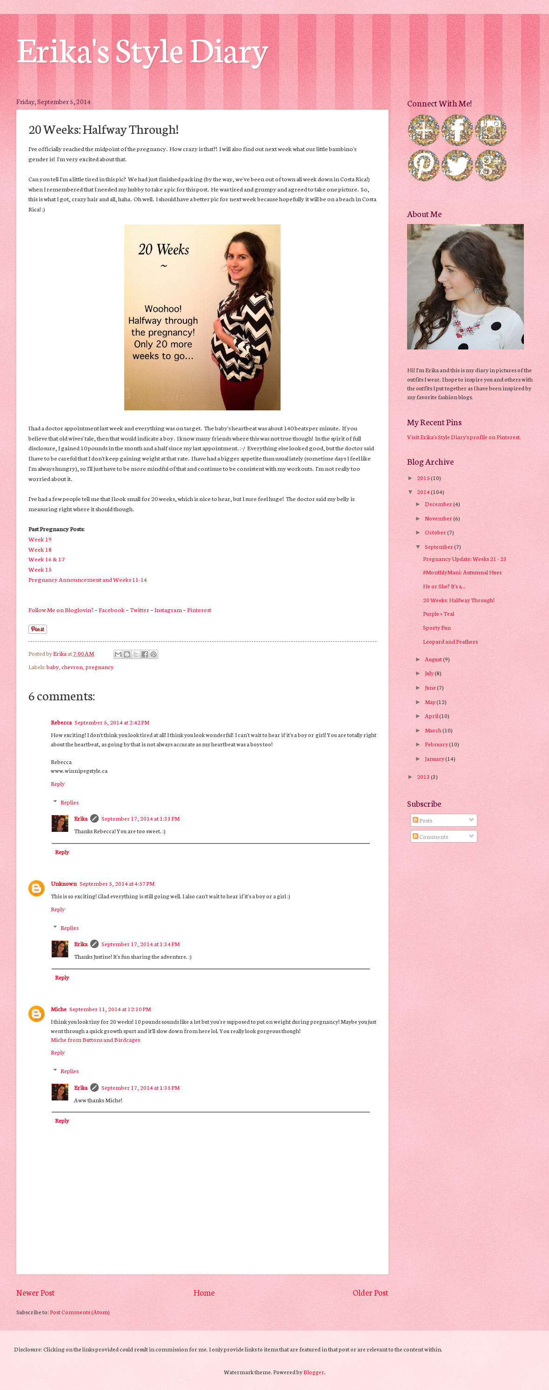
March (433, 730)
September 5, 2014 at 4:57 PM (117, 883)
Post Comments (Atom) (80, 1312)
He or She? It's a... (444, 586)
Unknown (64, 883)
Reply (58, 783)
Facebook (112, 609)
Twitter (139, 609)
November (439, 518)
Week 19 (40, 538)
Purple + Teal (438, 613)
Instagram (168, 609)
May (430, 701)
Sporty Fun (437, 627)
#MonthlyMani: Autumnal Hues (462, 572)
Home (204, 1292)
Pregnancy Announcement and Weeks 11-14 (87, 579)
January (435, 758)
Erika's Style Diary (142, 47)
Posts (422, 820)
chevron (72, 667)
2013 (424, 776)
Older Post (370, 1292)
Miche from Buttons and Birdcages (95, 1039)
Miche (59, 1009)
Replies (69, 802)
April (432, 715)
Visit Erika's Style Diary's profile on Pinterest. (464, 437)
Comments (430, 836)
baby (53, 667)
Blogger (313, 1372)
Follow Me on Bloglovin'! (61, 609)
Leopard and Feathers (450, 641)
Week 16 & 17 (46, 558)
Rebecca (61, 722)
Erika (80, 818)
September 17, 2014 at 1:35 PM (140, 1087)
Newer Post (35, 1292)
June (431, 687)
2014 (424, 491)
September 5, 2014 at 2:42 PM (111, 722)
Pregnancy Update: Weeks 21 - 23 (465, 558)
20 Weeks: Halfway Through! (459, 600)
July (430, 673)
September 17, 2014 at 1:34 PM (140, 944)
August (434, 659)
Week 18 (40, 549)
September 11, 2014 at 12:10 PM (110, 1009)
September (439, 546)
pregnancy (100, 667)
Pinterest (199, 609)
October (436, 532)
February (437, 744)
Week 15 (40, 569)
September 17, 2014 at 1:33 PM (140, 818)
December (439, 503)
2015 (424, 477)
